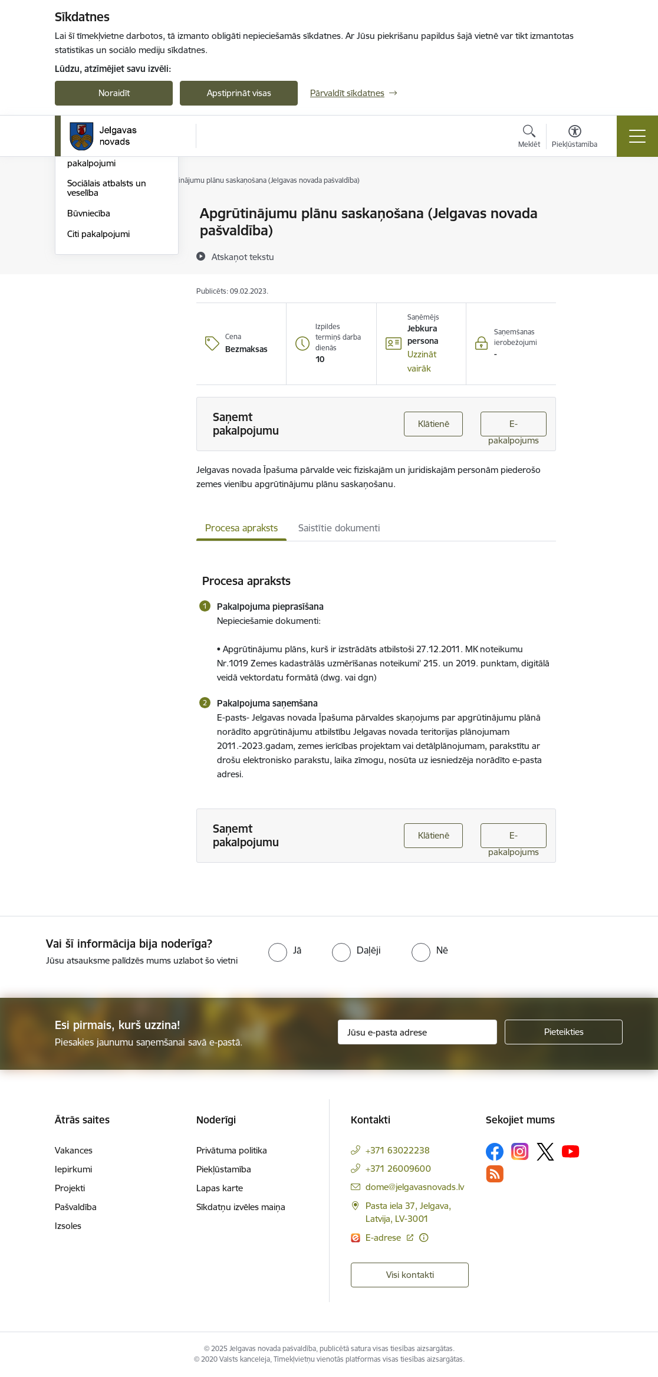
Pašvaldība (76, 1206)
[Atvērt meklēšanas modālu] (529, 138)
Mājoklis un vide (98, 264)
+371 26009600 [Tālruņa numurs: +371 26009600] (398, 1168)
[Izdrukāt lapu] (586, 208)
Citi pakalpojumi (98, 374)
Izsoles (68, 1225)
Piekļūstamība (223, 1169)
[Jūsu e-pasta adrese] (417, 1032)
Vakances (74, 1150)
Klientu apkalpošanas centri (109, 219)
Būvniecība (88, 354)
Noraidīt (114, 92)
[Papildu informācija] (423, 1237)
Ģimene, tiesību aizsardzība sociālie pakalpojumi (104, 295)
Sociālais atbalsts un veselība (106, 329)
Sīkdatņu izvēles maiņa (240, 1206)
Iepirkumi (73, 1169)
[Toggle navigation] (637, 136)
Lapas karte (219, 1188)
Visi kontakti (410, 1274)
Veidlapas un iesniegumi (115, 243)
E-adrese (384, 1237)
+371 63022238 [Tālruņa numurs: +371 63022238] (398, 1150)
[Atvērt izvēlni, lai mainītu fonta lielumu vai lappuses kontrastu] (574, 138)
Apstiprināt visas (239, 92)
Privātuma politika (231, 1150)
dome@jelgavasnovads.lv (415, 1186)
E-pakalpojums (513, 427)
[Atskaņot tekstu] (243, 256)
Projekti (70, 1188)
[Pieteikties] (564, 1032)
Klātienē (433, 423)
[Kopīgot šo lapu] (586, 238)
